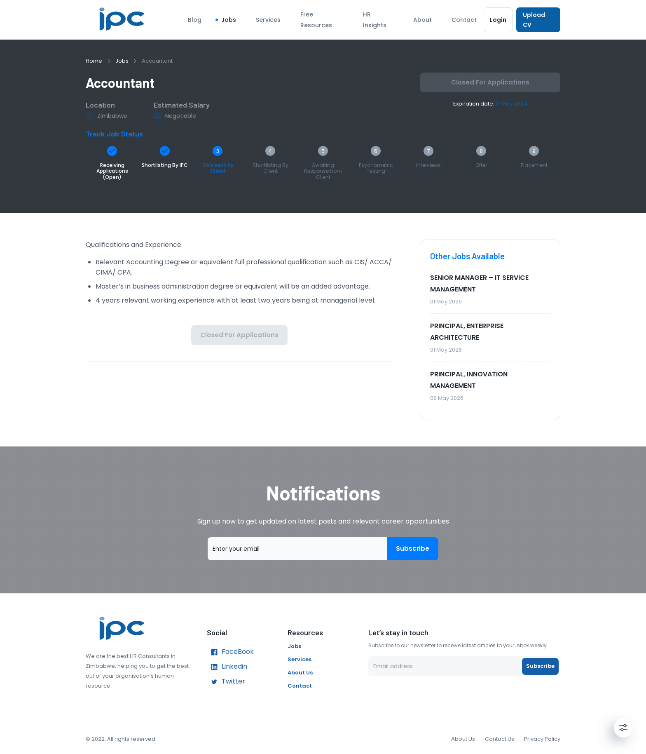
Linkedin (227, 667)
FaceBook (230, 652)
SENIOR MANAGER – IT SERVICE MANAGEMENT (479, 283)
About (422, 20)
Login (498, 20)
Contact (464, 20)
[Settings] (623, 727)
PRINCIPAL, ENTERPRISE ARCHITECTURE (466, 331)
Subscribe (412, 548)
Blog (194, 20)
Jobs (228, 20)
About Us (300, 672)
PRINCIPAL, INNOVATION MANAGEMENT (469, 379)
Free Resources (316, 19)
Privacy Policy (542, 739)
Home (94, 61)
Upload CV (538, 19)
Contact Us (499, 739)
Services (268, 20)
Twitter (226, 681)
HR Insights (374, 19)
